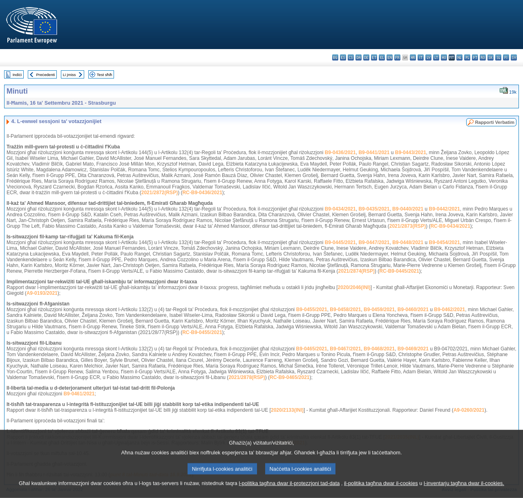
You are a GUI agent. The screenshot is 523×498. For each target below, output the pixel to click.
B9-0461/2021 (78, 394)
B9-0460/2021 (413, 309)
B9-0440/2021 (407, 209)
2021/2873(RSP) (407, 226)
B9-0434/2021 (340, 209)
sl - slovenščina (498, 57)
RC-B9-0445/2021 (399, 271)
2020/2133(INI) (287, 410)
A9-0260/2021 (469, 410)
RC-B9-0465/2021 (289, 377)
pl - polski (467, 57)
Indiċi (17, 74)
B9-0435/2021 (373, 209)
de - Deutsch (366, 57)
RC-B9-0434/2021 (450, 226)
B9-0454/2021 (444, 242)
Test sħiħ (104, 74)
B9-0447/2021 (373, 242)
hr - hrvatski (413, 57)
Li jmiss (69, 74)
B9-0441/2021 (373, 152)
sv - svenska (514, 57)
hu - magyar (444, 57)
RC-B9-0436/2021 (202, 192)
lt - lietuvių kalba (436, 57)
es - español (343, 57)
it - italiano (421, 57)
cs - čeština (351, 57)
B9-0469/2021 (413, 349)
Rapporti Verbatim (494, 122)
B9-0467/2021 (345, 349)
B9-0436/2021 (340, 152)
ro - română (483, 57)
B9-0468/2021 (379, 349)
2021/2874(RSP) (356, 271)
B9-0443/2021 (410, 152)
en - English (390, 57)
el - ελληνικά (382, 57)
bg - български (335, 57)
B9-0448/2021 (407, 242)
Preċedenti (45, 74)
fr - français (397, 57)
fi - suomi (506, 57)
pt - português (475, 57)
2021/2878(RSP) (246, 377)
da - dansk (358, 57)
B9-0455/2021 (311, 309)
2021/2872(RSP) (159, 192)
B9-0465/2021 (311, 349)
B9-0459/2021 (379, 309)
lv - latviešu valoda (428, 57)
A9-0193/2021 (42, 293)
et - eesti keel (374, 57)
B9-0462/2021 (449, 309)
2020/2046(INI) (354, 287)
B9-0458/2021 (345, 309)
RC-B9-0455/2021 (202, 332)
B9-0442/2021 (444, 209)
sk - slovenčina (490, 57)
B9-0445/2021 (340, 242)
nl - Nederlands (459, 57)
